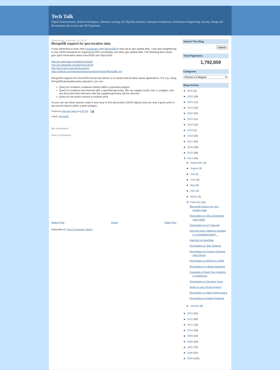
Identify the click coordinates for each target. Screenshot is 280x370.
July (192, 174)
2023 (190, 107)
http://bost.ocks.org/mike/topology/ (70, 68)
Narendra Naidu (70, 111)
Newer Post (58, 222)
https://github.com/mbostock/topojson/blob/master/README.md (87, 71)
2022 (190, 113)
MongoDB (110, 48)
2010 (190, 330)
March (194, 196)
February (195, 202)
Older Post (170, 222)
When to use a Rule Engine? (206, 287)
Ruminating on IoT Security (205, 225)
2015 (190, 152)
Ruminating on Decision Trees (206, 281)
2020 (190, 124)
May (193, 185)
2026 (190, 90)
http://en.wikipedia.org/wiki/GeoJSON (72, 61)
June (193, 179)
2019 (190, 130)
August (194, 168)
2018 (190, 135)
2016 (190, 147)
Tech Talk (62, 16)
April (193, 190)
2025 (190, 96)
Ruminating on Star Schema (205, 245)
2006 (190, 352)
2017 (190, 141)
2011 (190, 324)
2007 (190, 347)
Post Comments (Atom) (80, 229)
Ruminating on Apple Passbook (207, 298)
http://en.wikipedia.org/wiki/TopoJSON (72, 64)
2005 (190, 358)
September (196, 162)
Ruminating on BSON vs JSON (207, 260)
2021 (190, 119)
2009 (190, 335)
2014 (190, 158)
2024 (190, 102)
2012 (190, 319)
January (195, 305)
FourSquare (92, 48)
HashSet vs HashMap (202, 240)
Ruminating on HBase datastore (207, 266)
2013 (190, 313)
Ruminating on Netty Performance (208, 292)
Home (114, 222)
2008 (190, 341)
